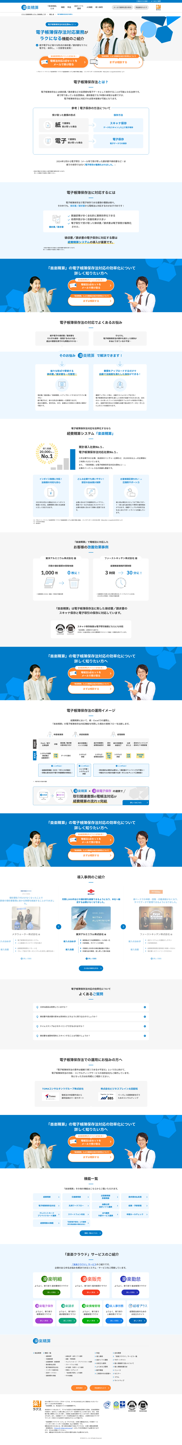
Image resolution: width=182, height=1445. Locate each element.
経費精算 (48, 1356)
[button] (58, 926)
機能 (63, 7)
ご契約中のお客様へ (142, 1)
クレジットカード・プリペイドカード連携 (79, 1362)
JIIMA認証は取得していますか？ (93, 1007)
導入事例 (99, 7)
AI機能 (90, 7)
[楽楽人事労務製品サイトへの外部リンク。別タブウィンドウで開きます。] (114, 1313)
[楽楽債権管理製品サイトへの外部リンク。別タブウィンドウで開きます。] (91, 1313)
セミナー (117, 1374)
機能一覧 (51, 14)
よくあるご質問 (156, 1)
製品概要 (38, 1353)
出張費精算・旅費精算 (53, 1362)
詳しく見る (27, 959)
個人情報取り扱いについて (124, 1363)
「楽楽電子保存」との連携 (74, 1373)
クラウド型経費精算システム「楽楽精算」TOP (33, 14)
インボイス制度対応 (52, 1370)
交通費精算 (49, 1359)
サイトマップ (119, 1380)
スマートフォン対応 (72, 1365)
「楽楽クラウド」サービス (83, 1264)
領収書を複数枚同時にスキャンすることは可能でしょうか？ (93, 1035)
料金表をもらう (141, 7)
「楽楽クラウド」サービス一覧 (125, 1356)
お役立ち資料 (101, 1363)
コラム (116, 1377)
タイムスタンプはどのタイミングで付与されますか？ (93, 1026)
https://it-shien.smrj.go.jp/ (63, 1428)
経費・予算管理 (70, 1359)
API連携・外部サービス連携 (74, 1367)
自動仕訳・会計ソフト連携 (74, 1356)
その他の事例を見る (91, 968)
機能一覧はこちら (91, 1233)
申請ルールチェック (72, 1370)
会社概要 (117, 1353)
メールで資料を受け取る (122, 7)
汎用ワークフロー (51, 1373)
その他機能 (69, 1376)
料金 (69, 7)
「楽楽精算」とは (52, 7)
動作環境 (99, 1370)
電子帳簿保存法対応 (52, 1367)
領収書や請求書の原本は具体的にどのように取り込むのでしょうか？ (93, 1016)
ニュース (117, 1370)
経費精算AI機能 (51, 1376)
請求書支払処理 (51, 1365)
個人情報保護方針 (120, 1367)
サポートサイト (120, 1360)
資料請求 (79, 1388)
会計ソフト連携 (79, 7)
